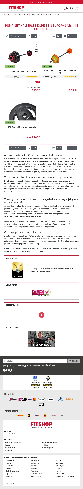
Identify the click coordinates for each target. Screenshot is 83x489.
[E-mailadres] (35, 361)
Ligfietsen (59, 468)
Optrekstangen (36, 476)
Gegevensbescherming (50, 442)
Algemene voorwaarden (13, 442)
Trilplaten (9, 479)
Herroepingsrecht (48, 448)
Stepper (58, 471)
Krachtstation (35, 463)
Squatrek (9, 474)
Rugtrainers (10, 476)
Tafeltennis (9, 466)
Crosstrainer (10, 460)
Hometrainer (35, 460)
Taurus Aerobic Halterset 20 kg (22, 71)
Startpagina (7, 14)
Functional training (37, 474)
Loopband (59, 460)
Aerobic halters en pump (38, 14)
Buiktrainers (60, 474)
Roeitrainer (9, 463)
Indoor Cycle (60, 466)
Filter (34, 36)
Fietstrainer (34, 471)
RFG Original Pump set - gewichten (23, 127)
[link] (17, 270)
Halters (26, 14)
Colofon (45, 445)
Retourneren (9, 450)
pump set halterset (53, 14)
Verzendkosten (10, 448)
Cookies (7, 445)
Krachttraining (17, 14)
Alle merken (10, 483)
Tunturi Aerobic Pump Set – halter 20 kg (60, 71)
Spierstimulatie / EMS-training (65, 476)
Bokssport (34, 468)
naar (10, 434)
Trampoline (59, 463)
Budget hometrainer (12, 471)
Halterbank (34, 466)
